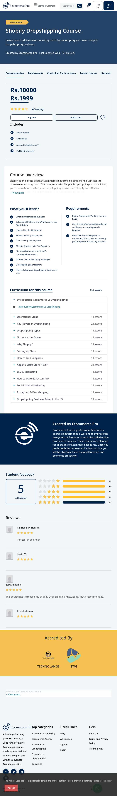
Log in (98, 6)
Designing (37, 763)
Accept (11, 788)
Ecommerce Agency (42, 738)
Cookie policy (106, 781)
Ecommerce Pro (28, 53)
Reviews (106, 73)
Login (63, 749)
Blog (62, 733)
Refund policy (96, 748)
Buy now (32, 117)
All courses (66, 738)
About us (93, 733)
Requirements (35, 73)
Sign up (108, 6)
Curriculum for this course (61, 73)
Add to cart (76, 117)
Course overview (15, 73)
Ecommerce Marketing (44, 733)
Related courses (88, 73)
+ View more (17, 192)
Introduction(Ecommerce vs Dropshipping (39, 306)
